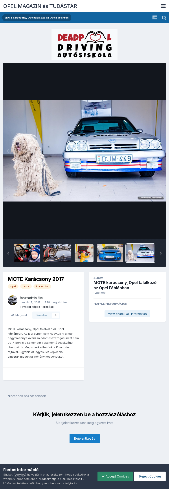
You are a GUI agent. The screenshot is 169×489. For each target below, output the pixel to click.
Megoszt (19, 315)
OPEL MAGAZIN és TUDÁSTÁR (40, 6)
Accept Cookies (114, 476)
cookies (20, 474)
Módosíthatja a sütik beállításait (60, 479)
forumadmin (28, 298)
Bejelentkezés (84, 438)
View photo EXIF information (127, 313)
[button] (8, 253)
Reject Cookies (149, 476)
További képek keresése (37, 306)
